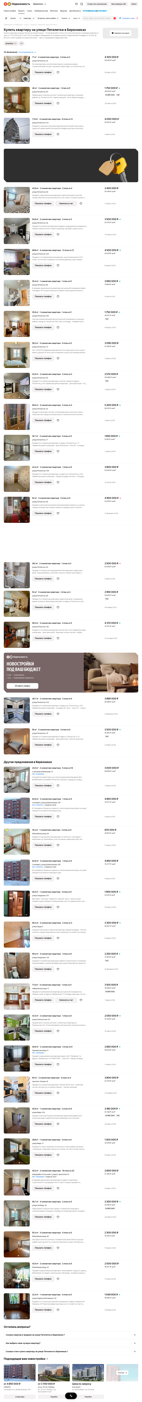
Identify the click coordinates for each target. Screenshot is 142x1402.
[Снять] (29, 11)
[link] (134, 4)
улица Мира (36, 1112)
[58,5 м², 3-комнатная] (18, 636)
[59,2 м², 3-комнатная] (18, 356)
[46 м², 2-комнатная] (18, 101)
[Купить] (21, 11)
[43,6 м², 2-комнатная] (18, 201)
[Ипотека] (54, 11)
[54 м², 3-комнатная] (18, 605)
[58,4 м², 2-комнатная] (18, 936)
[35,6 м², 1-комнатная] (18, 325)
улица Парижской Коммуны (43, 1298)
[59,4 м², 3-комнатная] (18, 967)
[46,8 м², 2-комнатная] (18, 1059)
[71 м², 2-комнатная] (18, 70)
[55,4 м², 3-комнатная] (18, 1245)
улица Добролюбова (49, 803)
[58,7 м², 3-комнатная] (18, 1214)
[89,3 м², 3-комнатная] (18, 418)
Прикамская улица (39, 1050)
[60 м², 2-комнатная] (18, 1090)
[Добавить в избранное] (58, 72)
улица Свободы (38, 1205)
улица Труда (37, 926)
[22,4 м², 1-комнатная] (18, 1306)
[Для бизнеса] (75, 11)
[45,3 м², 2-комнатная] (18, 1183)
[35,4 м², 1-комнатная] (18, 294)
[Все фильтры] (6, 18)
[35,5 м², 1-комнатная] (18, 905)
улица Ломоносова (39, 1019)
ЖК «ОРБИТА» (38, 805)
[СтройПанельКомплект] (94, 11)
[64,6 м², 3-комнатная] (18, 812)
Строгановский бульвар (41, 772)
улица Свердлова (39, 895)
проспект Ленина (39, 1081)
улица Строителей (59, 1174)
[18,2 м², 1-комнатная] (18, 843)
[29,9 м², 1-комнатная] (18, 1152)
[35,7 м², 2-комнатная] (18, 449)
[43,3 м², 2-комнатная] (18, 1028)
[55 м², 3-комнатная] (18, 742)
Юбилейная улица (39, 834)
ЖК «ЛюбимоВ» (38, 774)
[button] (82, 4)
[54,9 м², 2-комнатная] (18, 232)
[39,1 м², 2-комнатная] (18, 576)
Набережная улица (39, 988)
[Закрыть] (137, 18)
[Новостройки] (10, 11)
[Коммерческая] (41, 11)
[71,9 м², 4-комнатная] (18, 132)
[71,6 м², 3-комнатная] (18, 997)
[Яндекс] (5, 4)
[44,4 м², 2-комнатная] (18, 480)
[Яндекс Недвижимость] (19, 4)
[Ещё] (21, 43)
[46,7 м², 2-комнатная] (18, 711)
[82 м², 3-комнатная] (18, 511)
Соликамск (36, 803)
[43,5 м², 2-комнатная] (18, 387)
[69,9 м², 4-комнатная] (18, 263)
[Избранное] (76, 4)
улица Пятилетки (38, 61)
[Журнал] (63, 11)
